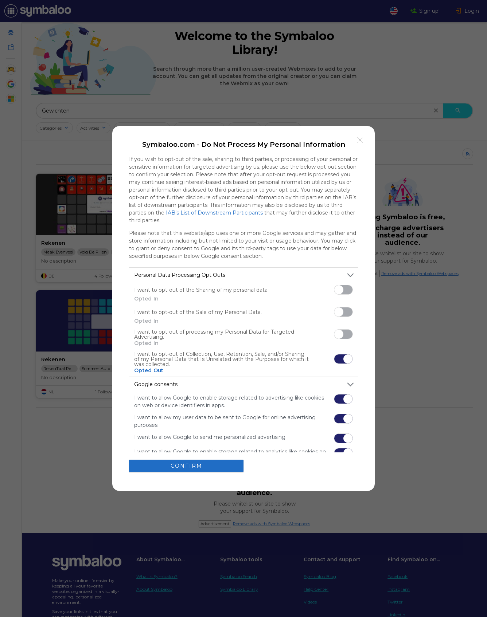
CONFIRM (186, 466)
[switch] (343, 290)
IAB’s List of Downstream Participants (214, 212)
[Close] (360, 140)
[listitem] (243, 275)
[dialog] (243, 308)
